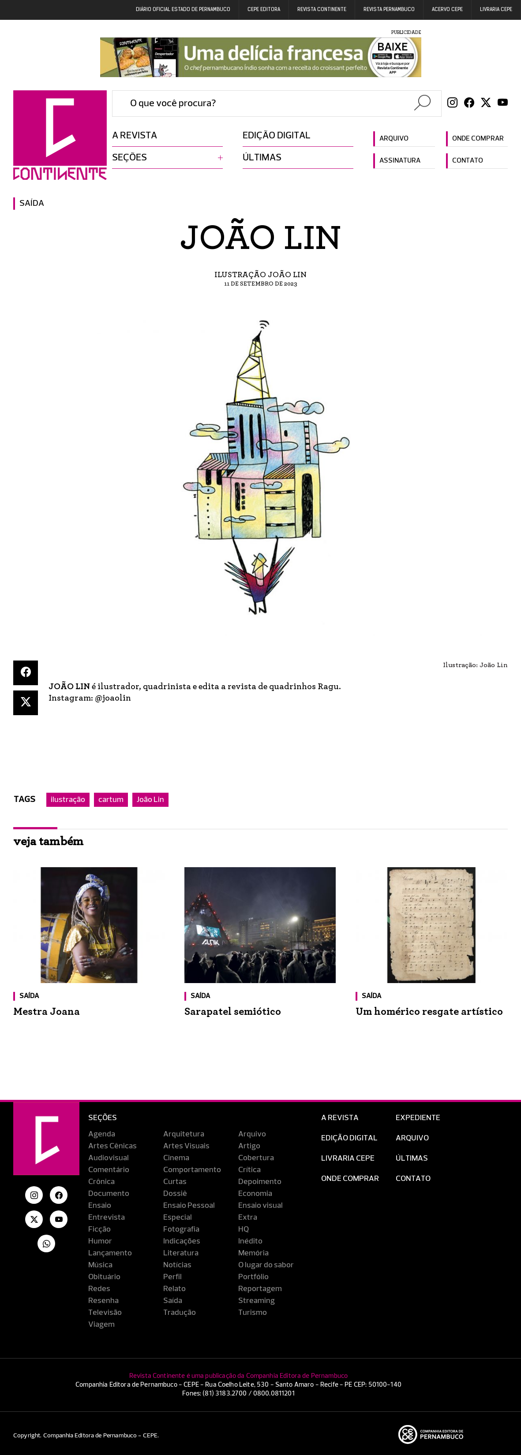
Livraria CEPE (496, 9)
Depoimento (259, 1182)
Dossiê (175, 1194)
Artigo (249, 1146)
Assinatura (399, 160)
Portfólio (253, 1277)
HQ (243, 1229)
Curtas (175, 1182)
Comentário (108, 1170)
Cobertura (256, 1158)
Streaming (256, 1301)
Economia (255, 1194)
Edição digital (277, 136)
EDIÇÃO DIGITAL (349, 1138)
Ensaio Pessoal (189, 1206)
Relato (174, 1289)
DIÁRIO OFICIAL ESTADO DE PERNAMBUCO (183, 9)
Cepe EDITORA (263, 9)
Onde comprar (478, 138)
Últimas (262, 158)
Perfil (172, 1277)
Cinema (176, 1158)
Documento (108, 1194)
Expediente (418, 1118)
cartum (111, 800)
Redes (99, 1289)
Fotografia (181, 1229)
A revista (134, 136)
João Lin (150, 800)
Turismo (252, 1313)
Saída (31, 203)
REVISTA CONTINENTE (321, 9)
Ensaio (99, 1206)
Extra (247, 1217)
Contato (467, 160)
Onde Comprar (350, 1179)
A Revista (340, 1118)
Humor (100, 1241)
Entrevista (106, 1217)
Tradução (179, 1313)
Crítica (249, 1170)
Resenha (103, 1301)
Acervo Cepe (447, 9)
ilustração (68, 800)
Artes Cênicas (112, 1146)
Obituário (104, 1277)
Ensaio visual (260, 1206)
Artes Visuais (186, 1146)
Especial (177, 1217)
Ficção (99, 1229)
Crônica (101, 1182)
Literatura (181, 1253)
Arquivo (394, 138)
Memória (253, 1253)
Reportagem (260, 1289)
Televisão (105, 1313)
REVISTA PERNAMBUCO (389, 9)
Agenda (101, 1134)
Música (100, 1265)
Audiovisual (108, 1158)
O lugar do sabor (266, 1265)
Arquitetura (183, 1134)
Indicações (181, 1241)
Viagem (101, 1325)
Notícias (177, 1265)
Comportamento (192, 1170)
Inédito (250, 1241)
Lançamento (110, 1253)
